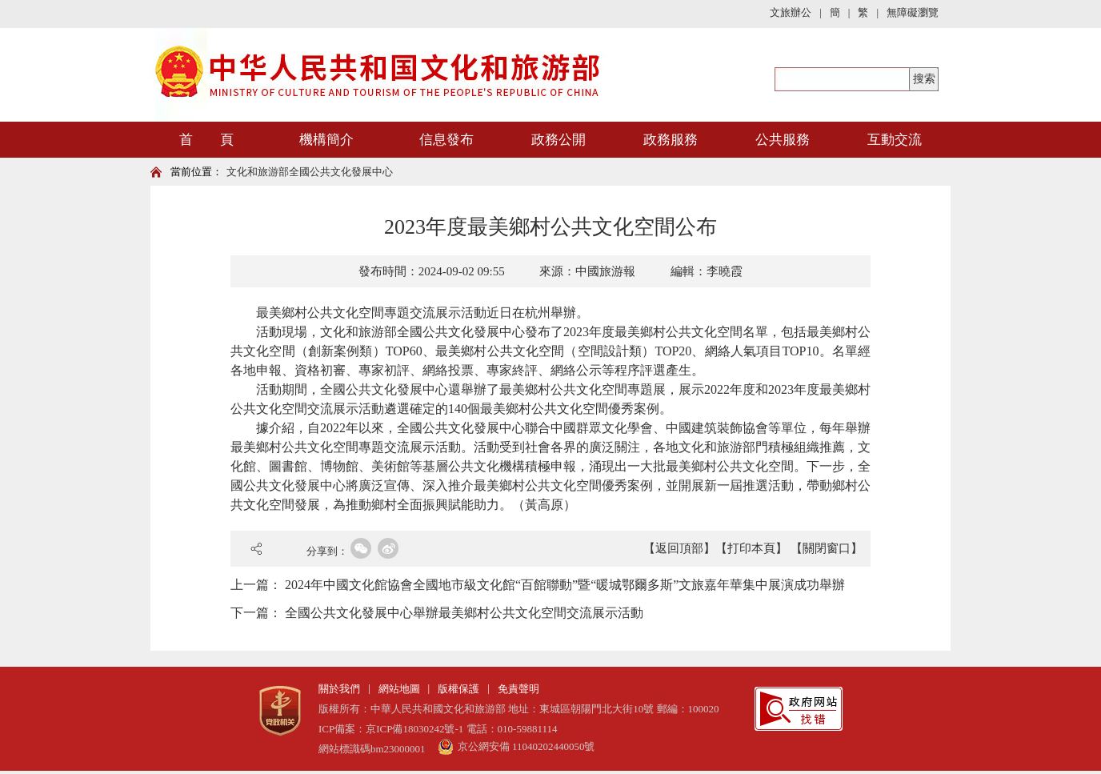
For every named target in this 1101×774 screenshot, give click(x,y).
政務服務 (670, 139)
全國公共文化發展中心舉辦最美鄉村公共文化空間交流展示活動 (464, 613)
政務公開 (558, 139)
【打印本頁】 (751, 548)
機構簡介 (326, 139)
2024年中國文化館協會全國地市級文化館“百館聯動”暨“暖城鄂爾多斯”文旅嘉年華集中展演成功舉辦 (565, 585)
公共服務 (782, 139)
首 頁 (206, 139)
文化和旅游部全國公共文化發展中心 (309, 172)
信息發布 (446, 139)
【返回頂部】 (679, 548)
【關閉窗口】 (827, 548)
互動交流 (894, 139)
